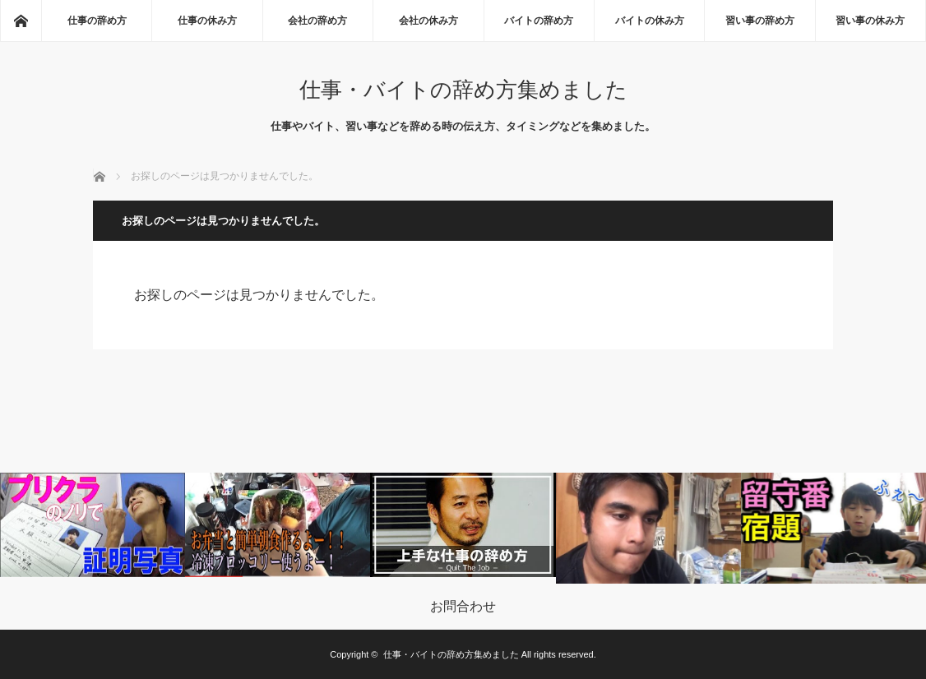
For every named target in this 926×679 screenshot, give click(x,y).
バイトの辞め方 (538, 20)
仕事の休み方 (207, 20)
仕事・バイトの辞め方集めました (463, 89)
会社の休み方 (428, 20)
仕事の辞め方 (97, 20)
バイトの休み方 (649, 20)
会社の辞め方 (317, 20)
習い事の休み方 (870, 20)
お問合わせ (463, 606)
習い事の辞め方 (759, 20)
